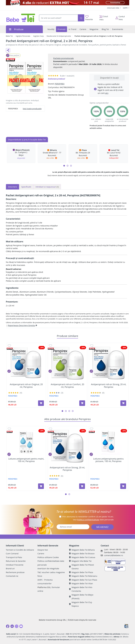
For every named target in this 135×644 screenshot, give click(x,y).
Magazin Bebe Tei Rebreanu (83, 576)
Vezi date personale (93, 519)
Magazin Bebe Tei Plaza (81, 572)
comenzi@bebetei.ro (113, 555)
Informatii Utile (113, 8)
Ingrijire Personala (23, 36)
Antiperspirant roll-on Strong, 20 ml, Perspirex (108, 385)
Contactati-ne (12, 576)
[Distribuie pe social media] (8, 50)
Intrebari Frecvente (14, 564)
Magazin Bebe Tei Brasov (82, 553)
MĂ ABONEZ (102, 527)
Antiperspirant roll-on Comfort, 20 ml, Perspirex (67, 385)
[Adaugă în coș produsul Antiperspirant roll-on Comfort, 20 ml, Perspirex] (82, 403)
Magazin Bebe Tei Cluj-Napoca (80, 604)
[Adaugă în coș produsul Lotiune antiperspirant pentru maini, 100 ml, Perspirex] (41, 486)
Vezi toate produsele (32, 108)
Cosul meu (103, 17)
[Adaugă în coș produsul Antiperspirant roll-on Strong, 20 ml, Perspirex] (123, 403)
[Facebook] (7, 626)
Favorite (89, 18)
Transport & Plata (14, 557)
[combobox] (58, 18)
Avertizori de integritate (48, 568)
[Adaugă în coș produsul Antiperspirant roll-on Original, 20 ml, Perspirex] (41, 403)
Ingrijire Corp (38, 36)
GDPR (125, 8)
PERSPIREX (59, 83)
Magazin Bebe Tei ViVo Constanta (80, 589)
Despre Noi (43, 549)
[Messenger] (12, 626)
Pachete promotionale (63, 58)
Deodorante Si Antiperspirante (59, 36)
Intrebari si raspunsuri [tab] (47, 186)
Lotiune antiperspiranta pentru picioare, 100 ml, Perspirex (108, 460)
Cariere (41, 553)
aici (106, 93)
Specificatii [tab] (26, 186)
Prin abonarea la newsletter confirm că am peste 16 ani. (88, 516)
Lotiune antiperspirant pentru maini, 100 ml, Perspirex (26, 460)
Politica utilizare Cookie (48, 557)
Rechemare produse (15, 572)
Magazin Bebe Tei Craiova (82, 557)
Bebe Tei (9, 36)
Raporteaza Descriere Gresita (22, 325)
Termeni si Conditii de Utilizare (20, 549)
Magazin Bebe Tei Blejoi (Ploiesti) (81, 596)
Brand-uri (10, 568)
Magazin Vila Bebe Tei (80, 561)
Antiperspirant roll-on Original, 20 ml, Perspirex (26, 385)
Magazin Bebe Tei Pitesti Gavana (81, 566)
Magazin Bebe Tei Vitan (81, 583)
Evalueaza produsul (56, 79)
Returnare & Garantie (16, 561)
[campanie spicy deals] (67, 2)
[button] (64, 165)
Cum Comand (12, 553)
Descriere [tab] (12, 186)
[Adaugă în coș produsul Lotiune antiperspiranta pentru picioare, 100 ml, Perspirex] (123, 486)
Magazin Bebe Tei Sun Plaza (83, 579)
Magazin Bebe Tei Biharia (82, 549)
